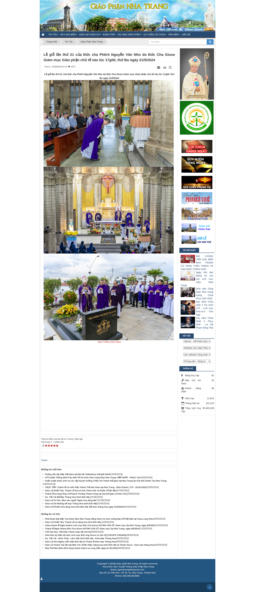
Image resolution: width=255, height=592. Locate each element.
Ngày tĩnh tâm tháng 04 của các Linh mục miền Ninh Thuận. (197, 279)
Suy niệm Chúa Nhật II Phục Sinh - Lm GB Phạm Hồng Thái (204, 323)
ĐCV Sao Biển (68, 34)
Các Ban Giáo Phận (129, 34)
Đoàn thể (108, 34)
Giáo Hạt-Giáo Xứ (89, 34)
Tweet (44, 460)
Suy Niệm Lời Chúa (154, 34)
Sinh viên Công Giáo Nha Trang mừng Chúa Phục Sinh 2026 (204, 293)
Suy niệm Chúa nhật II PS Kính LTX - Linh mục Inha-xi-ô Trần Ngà (204, 308)
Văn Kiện (173, 34)
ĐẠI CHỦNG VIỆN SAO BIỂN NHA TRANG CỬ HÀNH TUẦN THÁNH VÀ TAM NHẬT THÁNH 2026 (197, 262)
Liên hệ (186, 34)
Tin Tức (52, 34)
